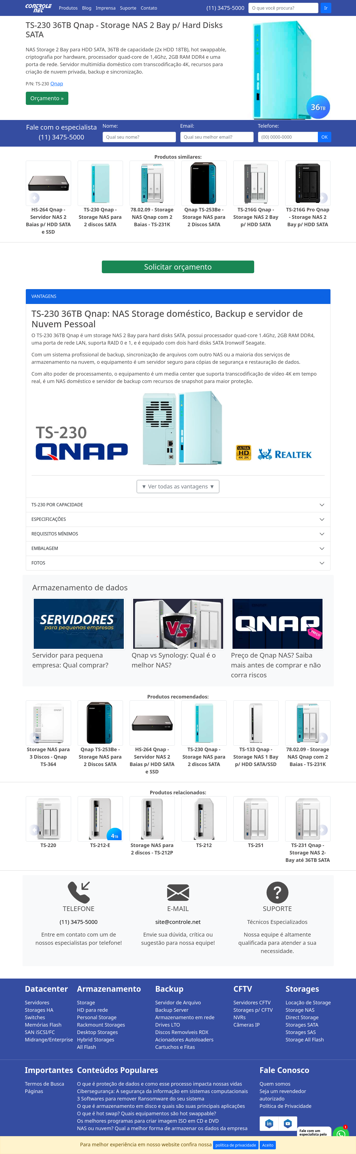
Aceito (267, 1145)
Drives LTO (167, 1024)
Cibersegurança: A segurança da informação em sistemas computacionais (162, 1091)
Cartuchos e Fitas (175, 1047)
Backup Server (172, 1010)
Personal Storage (97, 1017)
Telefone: (268, 125)
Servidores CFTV (252, 1002)
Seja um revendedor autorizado (283, 1095)
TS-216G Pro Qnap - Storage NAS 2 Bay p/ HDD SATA (307, 217)
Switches (35, 1017)
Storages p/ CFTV (253, 1010)
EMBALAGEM (45, 548)
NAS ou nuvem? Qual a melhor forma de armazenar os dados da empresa (162, 1128)
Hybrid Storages (95, 1039)
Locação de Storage (308, 1002)
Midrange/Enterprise (48, 1039)
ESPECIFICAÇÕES (49, 519)
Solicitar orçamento (178, 267)
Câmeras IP (247, 1024)
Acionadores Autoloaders (184, 1039)
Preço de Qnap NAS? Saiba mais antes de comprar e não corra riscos (276, 664)
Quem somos (275, 1083)
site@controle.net (178, 922)
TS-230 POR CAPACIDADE (57, 505)
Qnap (56, 83)
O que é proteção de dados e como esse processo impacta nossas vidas (159, 1083)
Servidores (37, 1002)
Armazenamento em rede (185, 1017)
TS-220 (48, 845)
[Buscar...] (283, 8)
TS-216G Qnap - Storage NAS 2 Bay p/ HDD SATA (255, 217)
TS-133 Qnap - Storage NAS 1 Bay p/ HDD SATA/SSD (255, 756)
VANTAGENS (44, 296)
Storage (86, 1002)
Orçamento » (47, 98)
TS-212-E (100, 845)
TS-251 (256, 845)
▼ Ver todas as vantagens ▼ (178, 486)
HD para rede (92, 1010)
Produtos (68, 8)
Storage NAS (300, 1010)
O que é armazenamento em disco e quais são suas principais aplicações (161, 1106)
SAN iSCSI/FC (40, 1032)
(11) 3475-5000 (225, 8)
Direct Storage (302, 1017)
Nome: (110, 125)
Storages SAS (301, 1032)
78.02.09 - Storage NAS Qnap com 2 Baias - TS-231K (152, 217)
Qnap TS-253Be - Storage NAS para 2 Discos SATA (204, 217)
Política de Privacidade (286, 1106)
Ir (325, 8)
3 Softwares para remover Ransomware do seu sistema (140, 1098)
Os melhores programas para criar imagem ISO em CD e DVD (148, 1120)
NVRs (240, 1017)
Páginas (34, 1091)
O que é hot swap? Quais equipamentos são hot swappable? (146, 1113)
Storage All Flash (305, 1039)
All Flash (86, 1047)
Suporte (128, 8)
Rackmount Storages (101, 1024)
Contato (149, 8)
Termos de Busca (44, 1083)
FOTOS (38, 563)
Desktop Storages (97, 1032)
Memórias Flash (43, 1024)
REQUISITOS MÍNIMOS (55, 534)
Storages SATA (302, 1024)
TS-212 (204, 845)
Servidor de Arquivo (178, 1002)
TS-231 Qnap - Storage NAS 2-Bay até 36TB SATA (307, 852)
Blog (86, 8)
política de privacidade (235, 1145)
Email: (187, 125)
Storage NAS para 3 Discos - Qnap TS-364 (48, 756)
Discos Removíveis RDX (182, 1032)
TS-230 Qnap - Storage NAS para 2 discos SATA (100, 217)
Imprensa (106, 8)
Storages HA (39, 1010)
